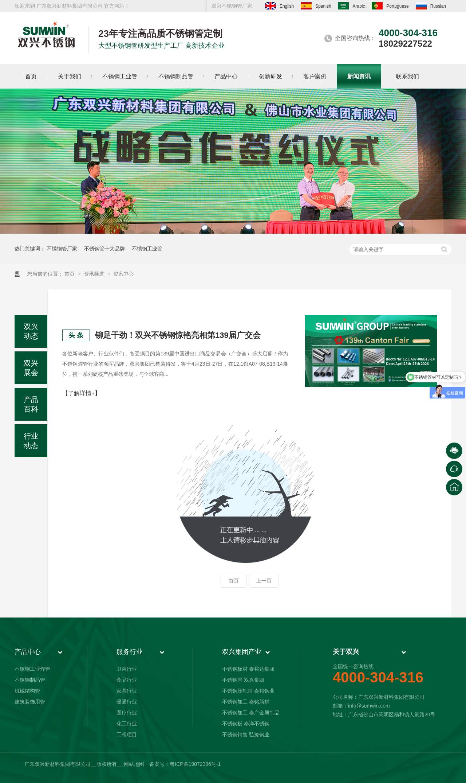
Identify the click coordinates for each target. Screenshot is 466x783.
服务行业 (129, 651)
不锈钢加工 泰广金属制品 (251, 713)
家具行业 (126, 691)
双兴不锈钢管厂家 (232, 6)
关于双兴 (346, 651)
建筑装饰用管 (30, 702)
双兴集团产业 (241, 651)
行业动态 (31, 440)
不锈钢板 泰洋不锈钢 (245, 723)
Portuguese (390, 5)
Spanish (316, 5)
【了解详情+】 (81, 393)
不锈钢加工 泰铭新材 (245, 702)
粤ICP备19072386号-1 (195, 764)
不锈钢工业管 (147, 249)
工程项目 (126, 734)
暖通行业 (126, 702)
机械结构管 (27, 691)
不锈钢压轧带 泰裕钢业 (248, 691)
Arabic (351, 5)
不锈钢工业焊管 (32, 669)
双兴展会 (31, 368)
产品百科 (31, 404)
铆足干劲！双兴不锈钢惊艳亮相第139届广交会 (178, 335)
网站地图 (134, 764)
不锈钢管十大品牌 (104, 249)
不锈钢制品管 (30, 680)
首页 (70, 274)
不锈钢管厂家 (62, 249)
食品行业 (126, 680)
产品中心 (28, 651)
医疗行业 (126, 713)
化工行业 (126, 723)
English (279, 5)
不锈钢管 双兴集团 (243, 680)
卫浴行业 (126, 669)
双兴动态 (31, 331)
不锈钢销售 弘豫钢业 (245, 734)
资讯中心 (123, 274)
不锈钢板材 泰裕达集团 (248, 669)
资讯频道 (95, 274)
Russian (431, 5)
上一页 (264, 581)
